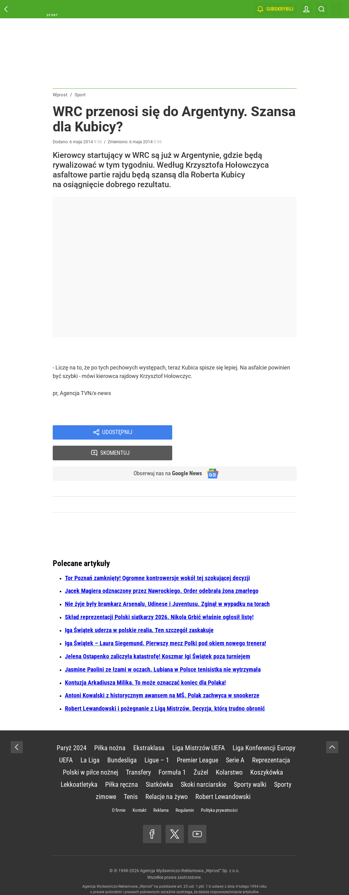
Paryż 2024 (72, 729)
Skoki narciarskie (203, 765)
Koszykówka (266, 753)
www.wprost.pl (184, 878)
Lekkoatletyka (79, 765)
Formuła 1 (172, 753)
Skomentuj (242, 433)
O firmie (119, 791)
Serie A (235, 741)
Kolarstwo (229, 753)
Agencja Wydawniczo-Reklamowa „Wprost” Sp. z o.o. (190, 851)
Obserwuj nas (165, 454)
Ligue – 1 (156, 741)
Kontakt (139, 791)
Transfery (138, 753)
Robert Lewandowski (223, 778)
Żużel (201, 753)
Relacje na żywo (166, 778)
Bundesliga (122, 741)
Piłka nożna (110, 729)
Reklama (161, 791)
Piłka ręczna (121, 765)
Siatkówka (159, 765)
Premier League (197, 741)
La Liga (90, 741)
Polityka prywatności (219, 791)
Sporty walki (250, 765)
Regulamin (185, 791)
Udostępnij (117, 433)
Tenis (131, 778)
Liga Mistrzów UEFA (198, 729)
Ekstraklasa (149, 729)
